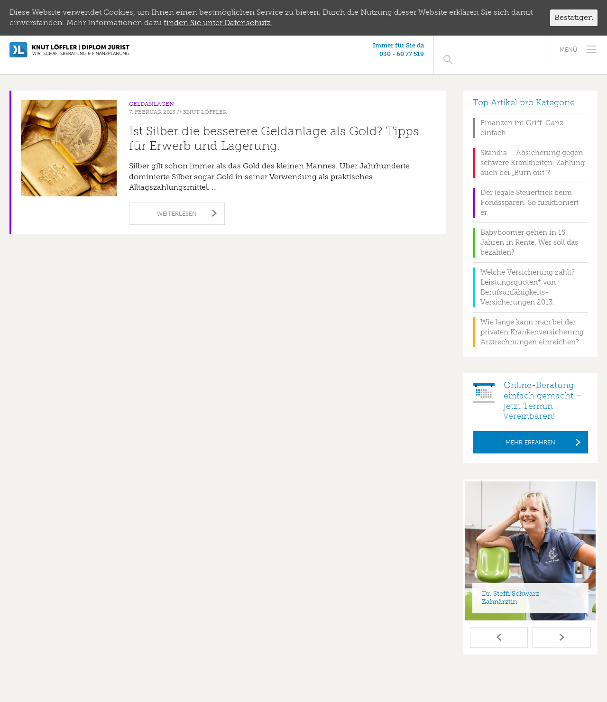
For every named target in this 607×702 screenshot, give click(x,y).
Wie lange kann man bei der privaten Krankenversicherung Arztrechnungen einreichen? (532, 322)
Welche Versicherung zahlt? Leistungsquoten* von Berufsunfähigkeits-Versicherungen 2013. (527, 277)
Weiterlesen (177, 203)
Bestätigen (573, 17)
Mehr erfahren (530, 432)
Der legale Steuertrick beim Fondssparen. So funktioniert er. (529, 192)
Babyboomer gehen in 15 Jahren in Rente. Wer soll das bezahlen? (529, 232)
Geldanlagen (151, 94)
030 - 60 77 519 (488, 53)
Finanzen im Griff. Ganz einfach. (521, 118)
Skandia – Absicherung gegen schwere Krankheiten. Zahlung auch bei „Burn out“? (532, 153)
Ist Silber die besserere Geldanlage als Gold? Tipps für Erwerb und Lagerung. (274, 128)
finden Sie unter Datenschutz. (218, 22)
